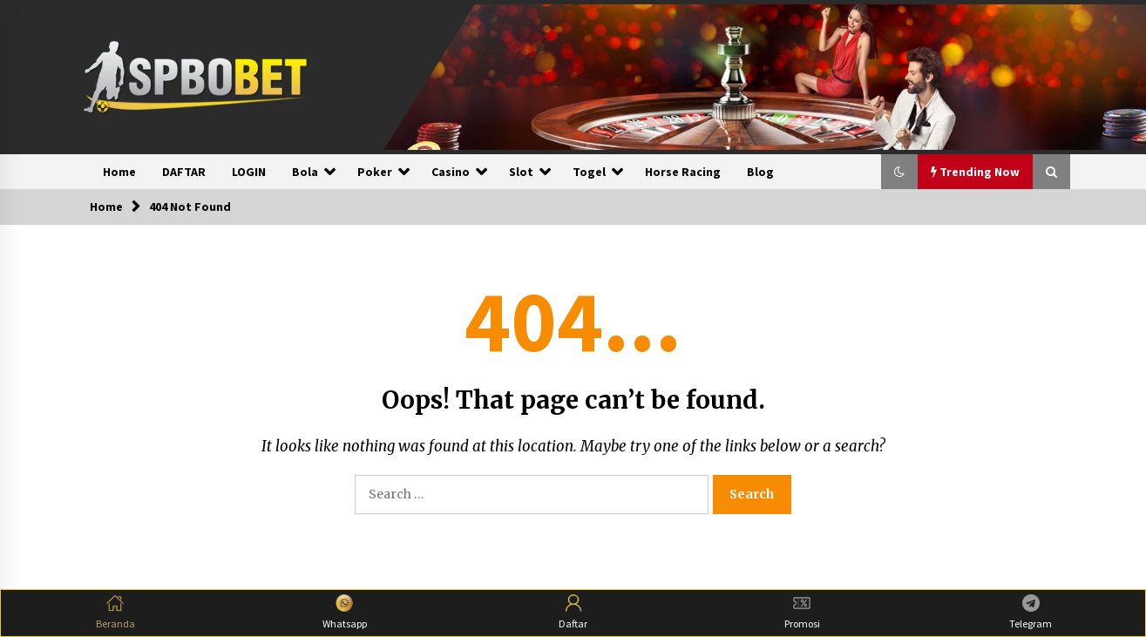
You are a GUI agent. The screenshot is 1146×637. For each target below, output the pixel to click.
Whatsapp (344, 612)
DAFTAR (184, 172)
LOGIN (249, 172)
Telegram (1030, 612)
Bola (305, 172)
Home (119, 172)
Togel (589, 172)
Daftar (573, 612)
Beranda (115, 612)
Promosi (802, 612)
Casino (450, 172)
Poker (374, 172)
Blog (760, 172)
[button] (899, 171)
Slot (521, 172)
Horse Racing (683, 172)
